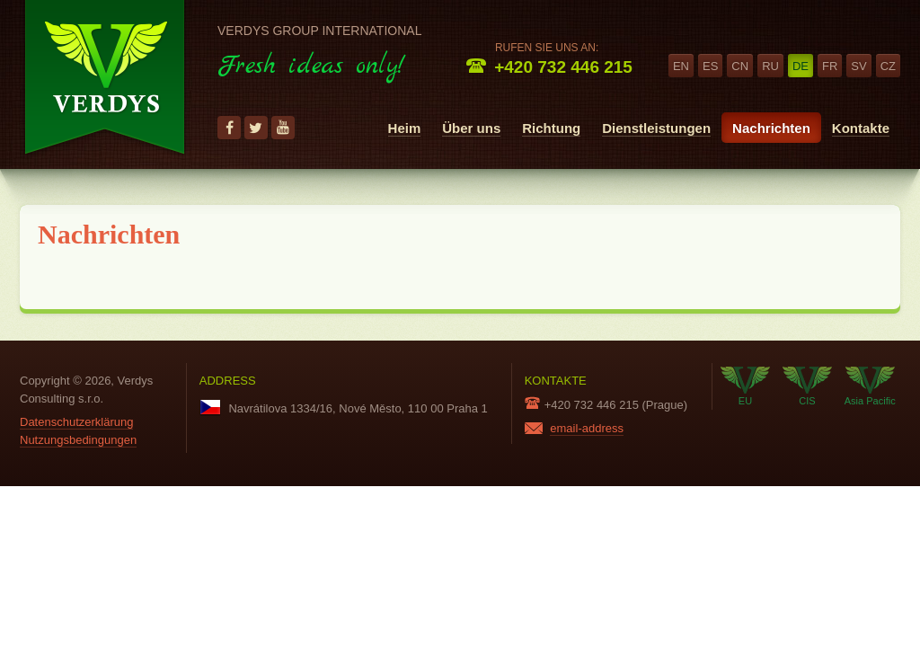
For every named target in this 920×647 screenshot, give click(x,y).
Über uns (471, 128)
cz (888, 66)
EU (745, 386)
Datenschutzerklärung (76, 422)
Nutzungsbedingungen (78, 440)
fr (829, 66)
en (681, 66)
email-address (587, 428)
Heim (404, 128)
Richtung (551, 128)
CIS (807, 386)
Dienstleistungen (656, 128)
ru (770, 66)
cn (739, 66)
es (710, 66)
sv (858, 66)
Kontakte (860, 128)
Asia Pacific (870, 386)
